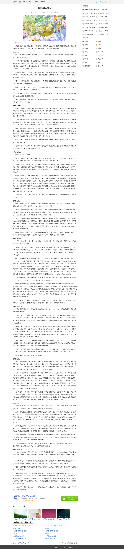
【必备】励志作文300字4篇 (53, 525)
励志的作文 (16, 528)
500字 (99, 41)
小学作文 (100, 55)
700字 (86, 41)
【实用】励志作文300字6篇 (21, 525)
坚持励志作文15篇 (50, 538)
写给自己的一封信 (89, 16)
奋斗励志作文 (49, 533)
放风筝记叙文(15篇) (90, 9)
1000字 (100, 45)
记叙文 (86, 45)
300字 (99, 48)
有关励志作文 (49, 528)
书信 (99, 62)
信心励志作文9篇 (18, 533)
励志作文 (42, 2)
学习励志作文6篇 (50, 536)
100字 (86, 48)
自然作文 (100, 59)
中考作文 (100, 52)
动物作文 (100, 66)
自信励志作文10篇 (18, 536)
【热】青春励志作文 (51, 531)
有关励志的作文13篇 (19, 538)
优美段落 (87, 66)
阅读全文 (49, 12)
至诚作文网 (57, 547)
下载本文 (55, 12)
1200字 (86, 52)
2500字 (86, 59)
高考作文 (87, 62)
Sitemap (75, 547)
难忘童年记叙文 (102, 16)
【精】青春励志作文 (19, 531)
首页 (30, 2)
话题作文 (35, 2)
